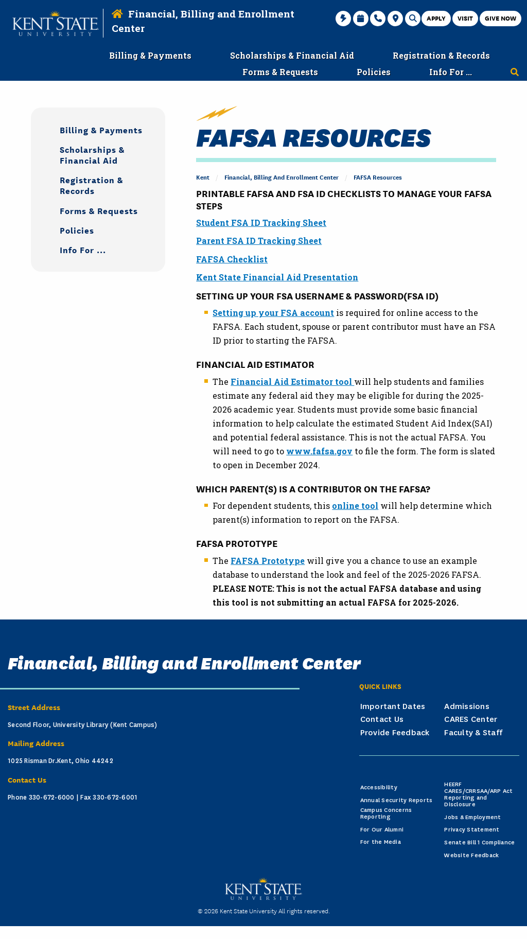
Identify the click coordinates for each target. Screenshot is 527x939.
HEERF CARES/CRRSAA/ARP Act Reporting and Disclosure (478, 794)
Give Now (500, 17)
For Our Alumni (382, 830)
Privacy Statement (471, 830)
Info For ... (83, 249)
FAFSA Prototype (268, 560)
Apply (436, 17)
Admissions (466, 706)
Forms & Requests (99, 210)
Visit (465, 17)
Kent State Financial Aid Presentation (277, 277)
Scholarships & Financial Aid (92, 154)
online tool (355, 505)
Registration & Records (91, 185)
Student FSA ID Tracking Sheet (261, 222)
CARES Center (470, 719)
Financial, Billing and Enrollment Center (281, 177)
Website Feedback (471, 855)
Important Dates (393, 706)
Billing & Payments (101, 129)
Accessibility (378, 787)
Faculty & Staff (473, 733)
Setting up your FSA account (273, 312)
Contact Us (382, 719)
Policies (77, 229)
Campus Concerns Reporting (386, 813)
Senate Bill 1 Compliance (479, 842)
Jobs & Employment (472, 817)
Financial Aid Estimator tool (292, 381)
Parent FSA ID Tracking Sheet (259, 240)
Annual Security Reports (396, 800)
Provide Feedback (395, 733)
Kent (202, 177)
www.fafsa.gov (319, 451)
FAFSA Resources (378, 177)
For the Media (380, 842)
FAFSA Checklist (232, 259)
